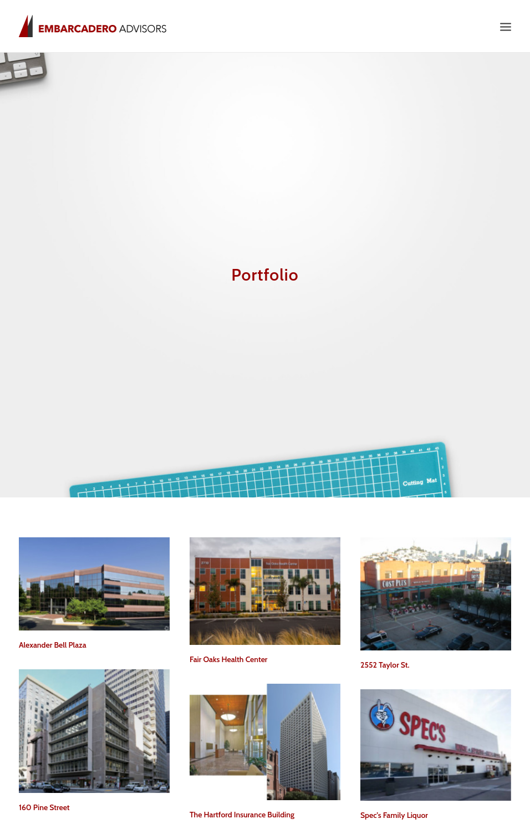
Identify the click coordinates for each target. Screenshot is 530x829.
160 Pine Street (44, 800)
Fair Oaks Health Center (228, 652)
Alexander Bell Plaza (52, 638)
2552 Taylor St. (385, 658)
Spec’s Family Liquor (394, 808)
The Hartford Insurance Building (242, 807)
